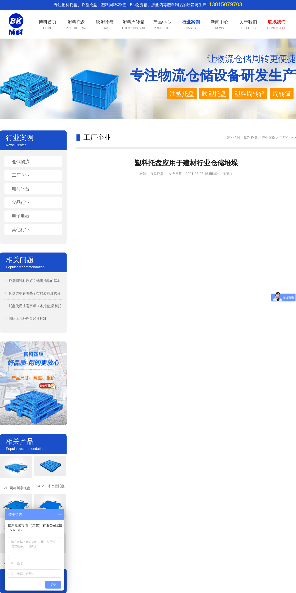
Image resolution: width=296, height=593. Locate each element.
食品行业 (21, 202)
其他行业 (21, 229)
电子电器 (21, 215)
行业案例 (268, 138)
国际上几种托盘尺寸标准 (25, 318)
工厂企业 (21, 175)
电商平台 (21, 188)
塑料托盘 (251, 138)
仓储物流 (21, 161)
